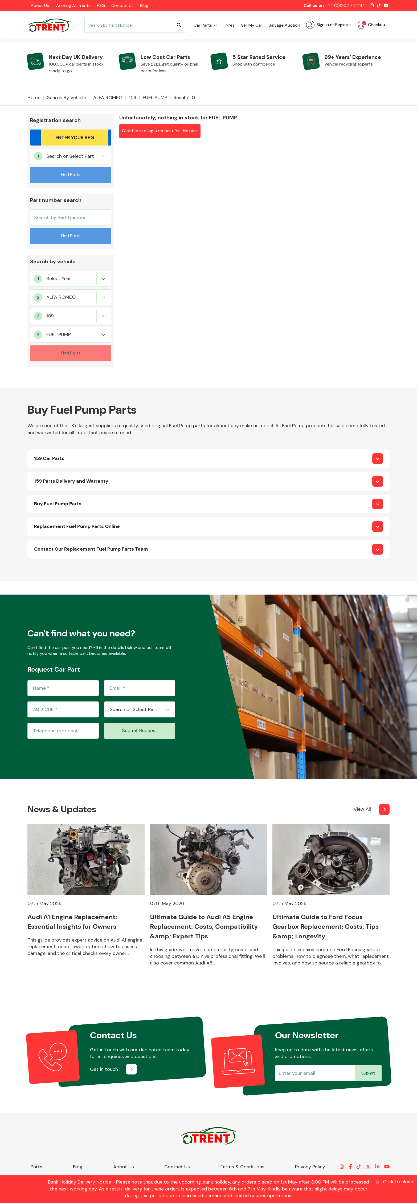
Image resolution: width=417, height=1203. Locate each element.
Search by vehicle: (67, 97)
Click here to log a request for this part (160, 131)
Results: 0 (184, 97)
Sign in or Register (328, 25)
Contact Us (122, 5)
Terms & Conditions (242, 1167)
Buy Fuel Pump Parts (57, 503)
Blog (144, 5)
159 (132, 97)
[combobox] (70, 156)
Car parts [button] (203, 25)
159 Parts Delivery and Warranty (71, 481)
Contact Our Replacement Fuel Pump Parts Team (91, 549)
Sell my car (251, 25)
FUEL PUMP (155, 97)
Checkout (372, 25)
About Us (40, 5)
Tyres (229, 25)
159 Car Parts (49, 458)
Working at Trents (73, 5)
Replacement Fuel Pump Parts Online (77, 526)
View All (362, 809)
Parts (36, 1167)
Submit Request (139, 730)
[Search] (135, 25)
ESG (101, 5)
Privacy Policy (310, 1167)
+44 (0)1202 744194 (345, 5)
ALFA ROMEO (107, 97)
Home (33, 97)
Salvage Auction (284, 25)
